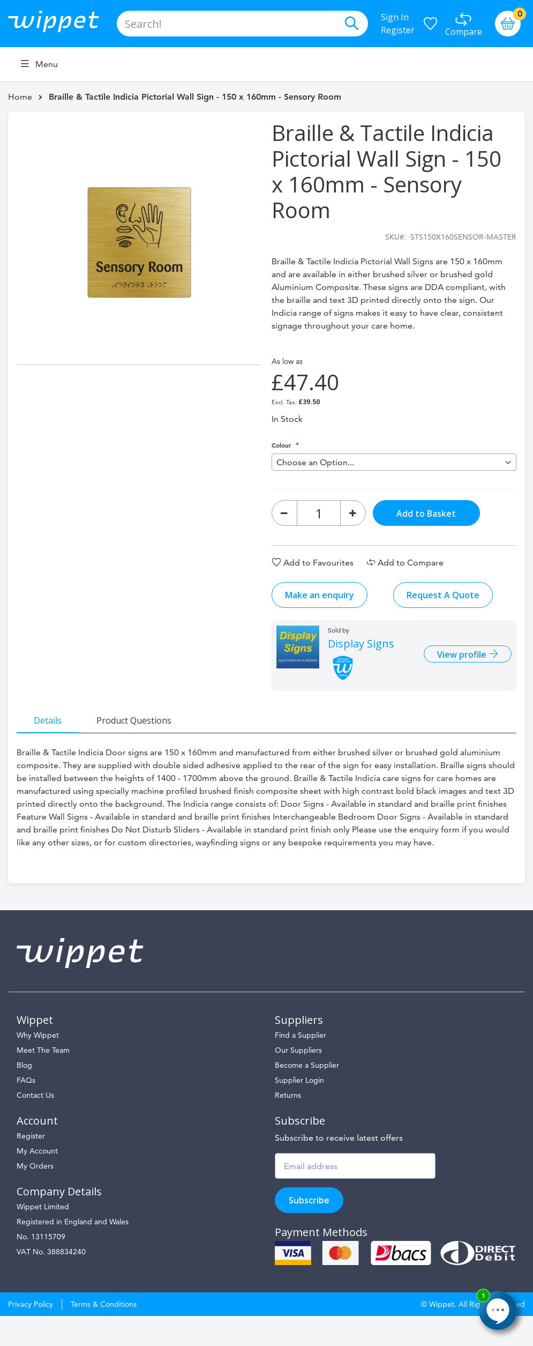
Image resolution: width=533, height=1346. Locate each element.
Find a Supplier (300, 1065)
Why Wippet (38, 1065)
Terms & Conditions (104, 1334)
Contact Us (35, 1125)
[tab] (56, 728)
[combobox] (242, 23)
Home (20, 97)
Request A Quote (443, 603)
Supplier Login (299, 1110)
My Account (37, 1181)
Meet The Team (43, 1080)
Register (398, 30)
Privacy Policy (30, 1334)
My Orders (35, 1196)
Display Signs (361, 652)
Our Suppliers (298, 1080)
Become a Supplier (307, 1095)
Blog (24, 1095)
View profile (454, 663)
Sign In (395, 17)
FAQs (26, 1110)
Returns (288, 1125)
